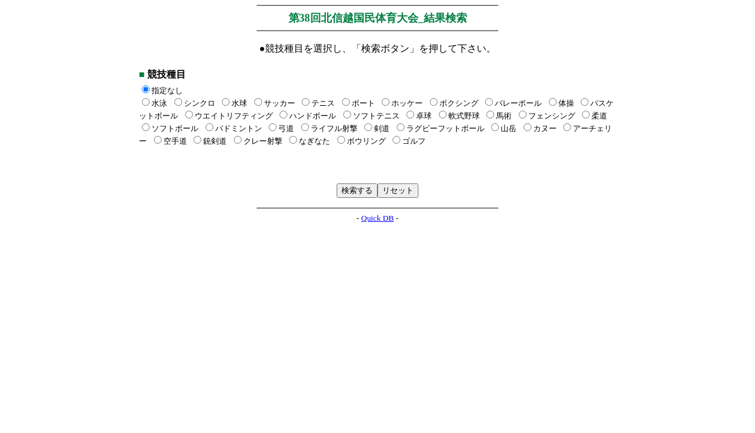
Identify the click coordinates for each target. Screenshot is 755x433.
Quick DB (377, 218)
